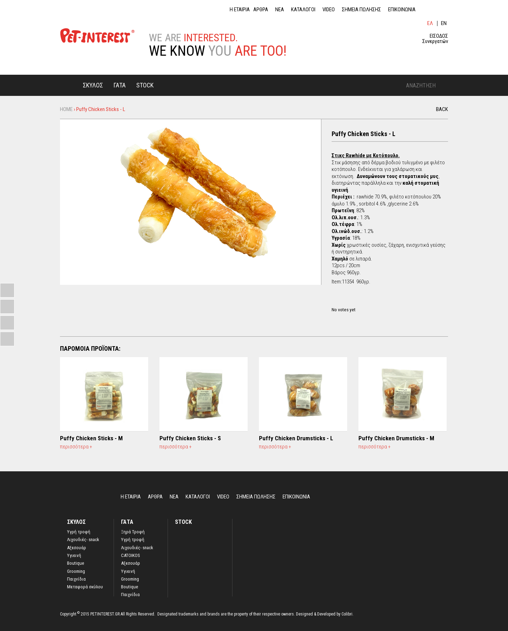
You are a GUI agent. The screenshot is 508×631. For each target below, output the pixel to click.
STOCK (144, 85)
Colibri (346, 614)
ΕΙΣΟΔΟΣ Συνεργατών (435, 38)
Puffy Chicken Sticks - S (190, 438)
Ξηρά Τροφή (133, 531)
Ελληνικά (430, 23)
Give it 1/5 (335, 302)
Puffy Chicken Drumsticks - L (296, 438)
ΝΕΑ (279, 9)
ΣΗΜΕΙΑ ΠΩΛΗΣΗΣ (361, 9)
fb (435, 9)
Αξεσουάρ (76, 547)
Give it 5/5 (359, 302)
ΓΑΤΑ (120, 85)
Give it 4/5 (353, 302)
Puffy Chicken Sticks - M (91, 438)
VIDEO (328, 9)
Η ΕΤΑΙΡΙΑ (240, 9)
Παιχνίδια (76, 579)
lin (426, 9)
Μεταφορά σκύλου (85, 586)
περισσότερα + (76, 446)
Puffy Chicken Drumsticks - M (396, 438)
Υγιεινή (74, 555)
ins (444, 9)
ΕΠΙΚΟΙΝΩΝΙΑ (402, 9)
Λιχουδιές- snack (83, 539)
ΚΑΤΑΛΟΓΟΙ (303, 9)
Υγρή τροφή (132, 539)
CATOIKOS (130, 555)
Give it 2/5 (341, 302)
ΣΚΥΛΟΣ (93, 85)
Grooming (76, 571)
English (444, 23)
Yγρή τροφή (78, 531)
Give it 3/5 (347, 302)
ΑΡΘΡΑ (260, 9)
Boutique (75, 563)
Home (68, 84)
